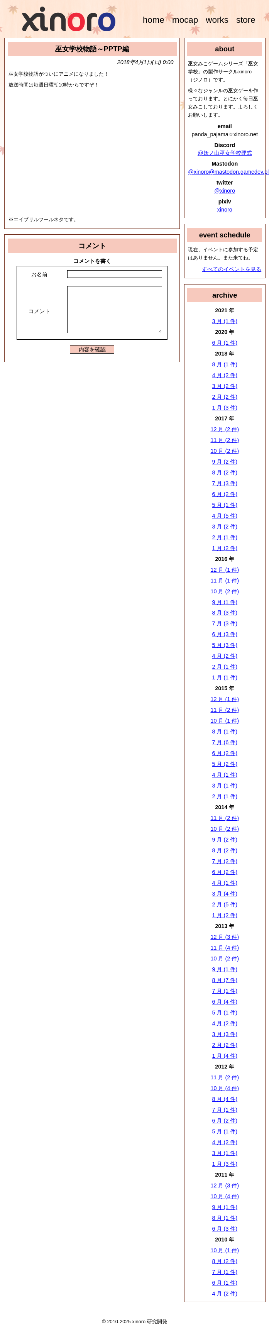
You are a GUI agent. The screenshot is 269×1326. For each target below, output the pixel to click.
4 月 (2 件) (224, 375)
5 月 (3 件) (224, 645)
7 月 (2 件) (224, 861)
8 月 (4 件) (224, 1099)
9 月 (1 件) (224, 602)
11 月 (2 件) (224, 440)
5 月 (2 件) (224, 764)
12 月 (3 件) (224, 937)
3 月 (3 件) (224, 1034)
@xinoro (224, 191)
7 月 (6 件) (224, 742)
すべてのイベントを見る (231, 269)
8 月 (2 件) (224, 472)
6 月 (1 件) (224, 343)
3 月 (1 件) (224, 321)
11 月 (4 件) (224, 948)
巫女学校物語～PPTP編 (92, 49)
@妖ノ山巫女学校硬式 (225, 153)
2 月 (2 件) (224, 397)
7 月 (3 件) (224, 483)
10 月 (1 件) (224, 721)
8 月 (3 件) (224, 613)
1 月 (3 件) (224, 408)
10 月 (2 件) (224, 451)
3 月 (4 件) (224, 894)
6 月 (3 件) (224, 634)
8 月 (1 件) (224, 364)
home (153, 20)
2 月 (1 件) (224, 537)
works (217, 20)
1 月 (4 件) (224, 1056)
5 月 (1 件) (224, 505)
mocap (185, 20)
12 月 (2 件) (224, 429)
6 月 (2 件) (224, 494)
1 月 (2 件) (224, 548)
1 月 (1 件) (224, 677)
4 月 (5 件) (224, 516)
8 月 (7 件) (224, 980)
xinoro (224, 210)
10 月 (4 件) (224, 1088)
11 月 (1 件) (224, 580)
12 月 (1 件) (224, 570)
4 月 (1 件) (224, 775)
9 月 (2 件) (224, 462)
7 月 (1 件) (224, 991)
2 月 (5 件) (224, 904)
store (245, 20)
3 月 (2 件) (224, 386)
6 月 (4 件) (224, 1002)
